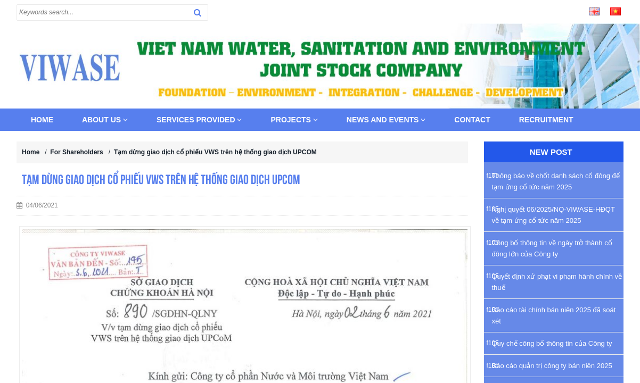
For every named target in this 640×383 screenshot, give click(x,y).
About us (105, 119)
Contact (472, 119)
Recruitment (546, 119)
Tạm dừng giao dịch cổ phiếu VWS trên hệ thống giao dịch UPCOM (215, 152)
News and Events (386, 119)
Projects (293, 119)
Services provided (199, 119)
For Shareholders (76, 152)
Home (42, 119)
